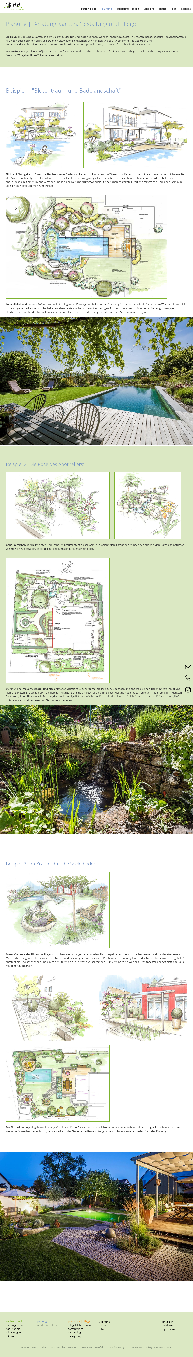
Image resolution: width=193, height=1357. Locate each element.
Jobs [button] (173, 8)
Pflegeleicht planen (79, 1325)
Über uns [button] (149, 8)
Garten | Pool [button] (89, 8)
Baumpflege (75, 1332)
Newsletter (167, 1325)
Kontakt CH (167, 1321)
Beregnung (74, 1336)
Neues (102, 1325)
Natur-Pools (13, 1329)
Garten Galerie (14, 1325)
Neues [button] (163, 8)
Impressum (168, 1329)
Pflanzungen (13, 1332)
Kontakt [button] (186, 8)
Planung (107, 8)
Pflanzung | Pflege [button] (128, 8)
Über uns (104, 1321)
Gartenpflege (75, 1329)
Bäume (10, 1336)
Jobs (101, 1329)
